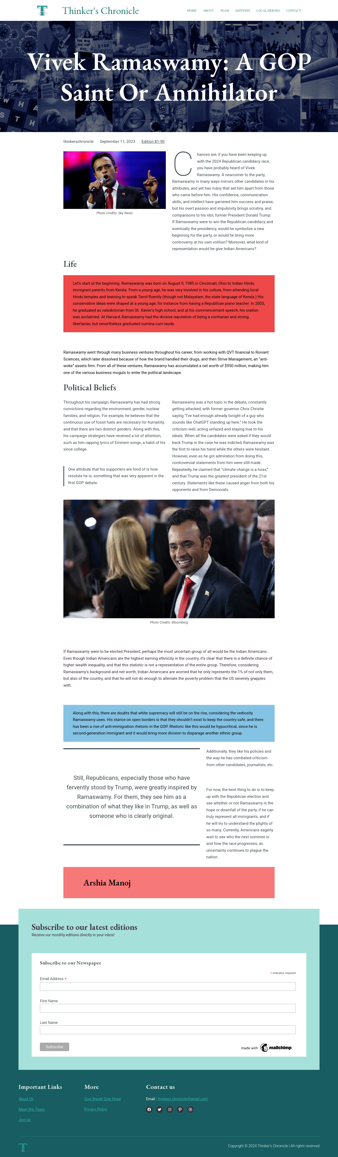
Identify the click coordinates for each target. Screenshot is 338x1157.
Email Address (53, 978)
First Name (49, 1001)
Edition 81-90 (153, 141)
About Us (26, 1099)
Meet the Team (31, 1109)
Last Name (49, 1022)
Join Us (24, 1120)
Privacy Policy (95, 1109)
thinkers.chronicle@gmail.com (183, 1099)
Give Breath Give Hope (102, 1099)
